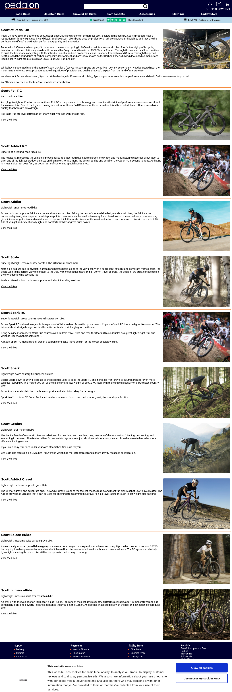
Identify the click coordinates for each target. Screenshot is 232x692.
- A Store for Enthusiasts (202, 19)
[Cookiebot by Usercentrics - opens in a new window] (23, 685)
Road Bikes (22, 14)
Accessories (147, 14)
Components (116, 14)
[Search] (116, 6)
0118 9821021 (220, 9)
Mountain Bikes (54, 14)
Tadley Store (209, 14)
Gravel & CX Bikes (84, 14)
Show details (190, 684)
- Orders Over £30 (29, 19)
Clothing (178, 14)
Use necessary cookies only (202, 659)
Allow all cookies (202, 648)
